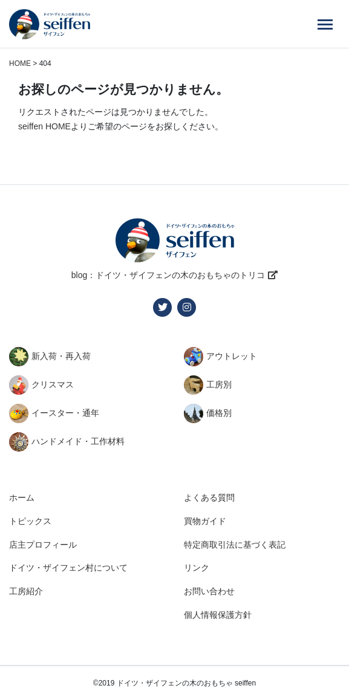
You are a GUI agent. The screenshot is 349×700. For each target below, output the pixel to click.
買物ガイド (205, 521)
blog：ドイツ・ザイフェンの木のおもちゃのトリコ (168, 275)
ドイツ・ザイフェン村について (68, 567)
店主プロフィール (43, 544)
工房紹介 (26, 591)
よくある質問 (209, 497)
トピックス (30, 521)
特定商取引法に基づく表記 (234, 544)
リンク (196, 567)
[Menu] (324, 24)
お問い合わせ (209, 591)
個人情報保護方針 (218, 615)
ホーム (21, 497)
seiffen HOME (44, 126)
